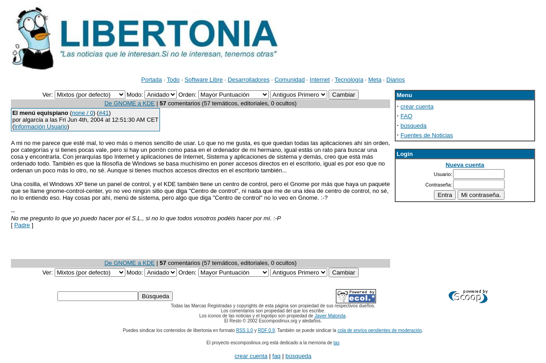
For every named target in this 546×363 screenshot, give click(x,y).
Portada (151, 79)
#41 (104, 112)
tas (337, 342)
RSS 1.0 (244, 330)
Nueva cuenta (465, 164)
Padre (22, 225)
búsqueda (414, 125)
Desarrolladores (249, 79)
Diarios (395, 79)
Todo (173, 79)
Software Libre (204, 79)
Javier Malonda (329, 315)
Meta (374, 79)
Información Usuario (40, 126)
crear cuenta (417, 106)
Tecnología (349, 79)
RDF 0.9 (266, 330)
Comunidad (289, 79)
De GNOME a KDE (129, 103)
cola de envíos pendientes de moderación (380, 330)
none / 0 (82, 112)
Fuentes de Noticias (427, 135)
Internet (320, 79)
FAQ (406, 116)
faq (277, 356)
